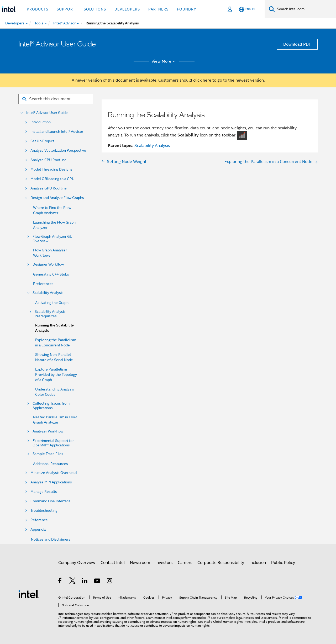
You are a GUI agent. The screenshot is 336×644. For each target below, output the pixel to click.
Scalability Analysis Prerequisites (50, 313)
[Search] (272, 9)
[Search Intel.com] (305, 9)
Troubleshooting (43, 510)
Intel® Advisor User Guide (47, 112)
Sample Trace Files (48, 454)
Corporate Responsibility (220, 562)
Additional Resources (50, 463)
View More (164, 61)
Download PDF (297, 44)
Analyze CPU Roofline (48, 160)
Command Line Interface (50, 501)
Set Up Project (42, 141)
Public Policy (283, 562)
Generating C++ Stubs (51, 274)
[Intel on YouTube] (97, 581)
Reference (39, 520)
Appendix (38, 529)
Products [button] (37, 9)
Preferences (43, 283)
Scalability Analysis (48, 293)
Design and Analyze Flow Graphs (57, 198)
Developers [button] (127, 9)
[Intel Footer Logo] (28, 594)
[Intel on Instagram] (110, 581)
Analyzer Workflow (48, 431)
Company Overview (76, 562)
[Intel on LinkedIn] (85, 581)
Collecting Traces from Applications (51, 405)
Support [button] (66, 9)
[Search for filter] (55, 99)
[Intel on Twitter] (73, 581)
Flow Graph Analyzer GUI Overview (53, 238)
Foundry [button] (186, 9)
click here (202, 80)
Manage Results (43, 491)
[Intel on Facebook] (60, 581)
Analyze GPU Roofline (48, 188)
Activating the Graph (52, 302)
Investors (163, 562)
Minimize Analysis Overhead (53, 473)
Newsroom (140, 562)
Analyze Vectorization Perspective (58, 150)
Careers (185, 562)
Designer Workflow (48, 264)
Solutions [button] (95, 9)
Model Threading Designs (51, 169)
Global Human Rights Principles (235, 622)
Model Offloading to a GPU (52, 179)
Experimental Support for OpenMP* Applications (53, 443)
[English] (248, 9)
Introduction (40, 122)
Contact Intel (113, 562)
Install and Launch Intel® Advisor (56, 131)
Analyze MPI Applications (51, 482)
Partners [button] (158, 9)
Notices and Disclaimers (50, 539)
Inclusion (257, 562)
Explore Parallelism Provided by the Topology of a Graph (56, 374)
